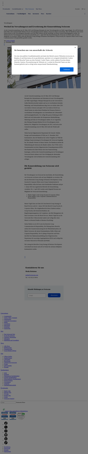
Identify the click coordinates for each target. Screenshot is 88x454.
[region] (45, 60)
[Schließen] (75, 47)
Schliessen (67, 69)
